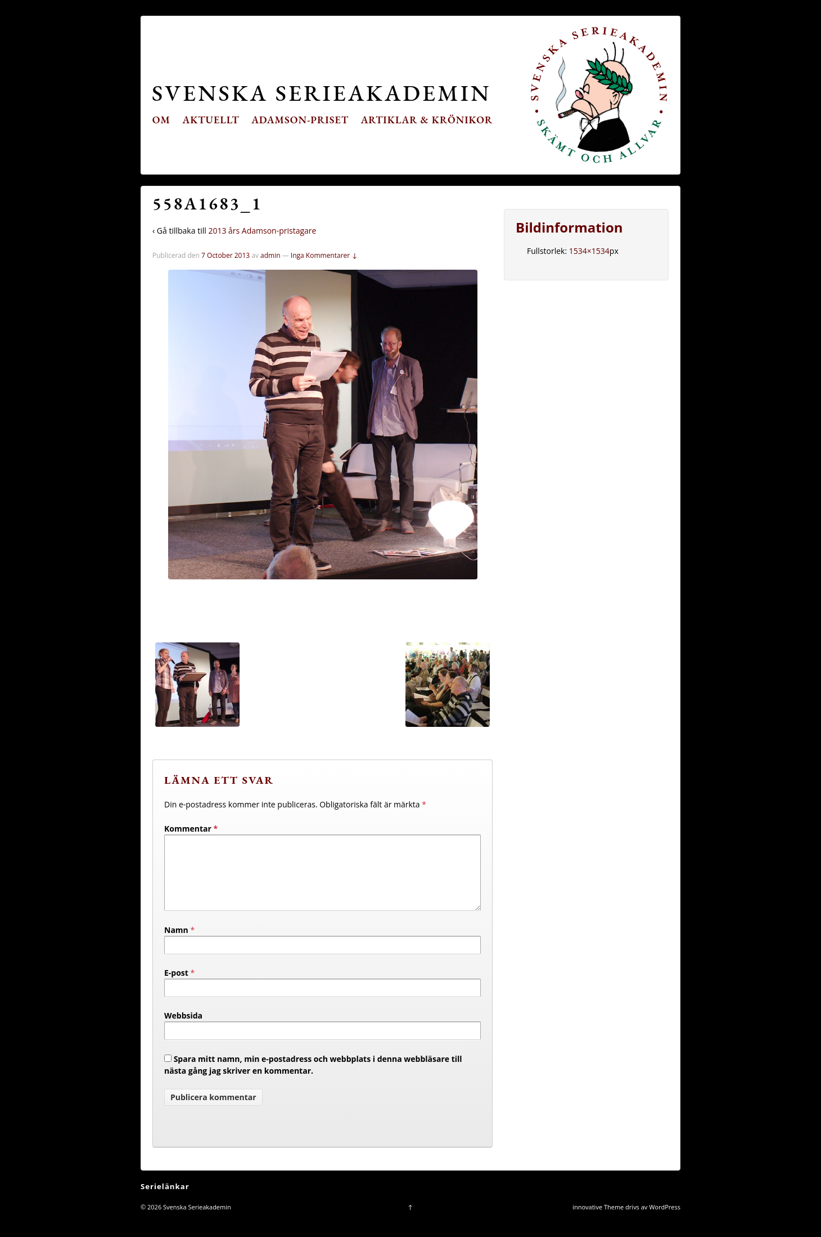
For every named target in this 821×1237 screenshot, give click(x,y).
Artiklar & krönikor (427, 119)
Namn (176, 943)
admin (270, 255)
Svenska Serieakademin (321, 93)
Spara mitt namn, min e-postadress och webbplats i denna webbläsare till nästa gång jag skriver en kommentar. (313, 1078)
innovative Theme (598, 1220)
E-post (176, 986)
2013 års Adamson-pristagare (262, 230)
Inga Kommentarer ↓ (324, 255)
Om (161, 119)
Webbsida (183, 1029)
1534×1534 (589, 250)
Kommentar (191, 828)
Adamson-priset (300, 119)
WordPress (664, 1220)
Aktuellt (211, 119)
